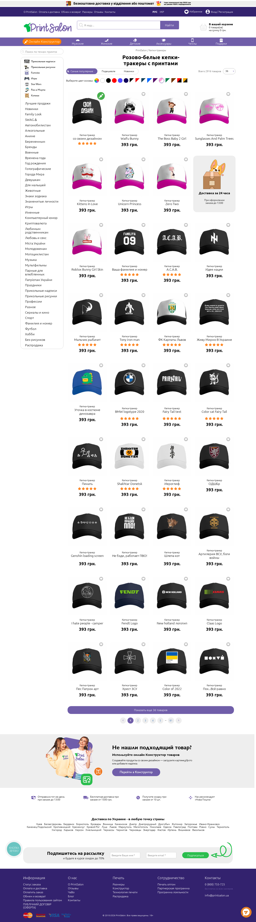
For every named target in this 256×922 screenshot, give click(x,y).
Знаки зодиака (36, 196)
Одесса (167, 827)
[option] (96, 80)
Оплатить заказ (33, 892)
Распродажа (34, 345)
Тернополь (223, 827)
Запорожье (190, 824)
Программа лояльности (173, 892)
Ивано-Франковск (209, 824)
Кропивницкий (62, 827)
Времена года (35, 158)
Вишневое (184, 830)
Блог (71, 896)
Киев (39, 824)
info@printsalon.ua (217, 895)
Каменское (121, 824)
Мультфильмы (36, 265)
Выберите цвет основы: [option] (79, 80)
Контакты (110, 12)
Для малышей (35, 185)
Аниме (30, 136)
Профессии (33, 301)
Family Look (33, 114)
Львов (113, 827)
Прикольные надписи (41, 290)
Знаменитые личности (41, 201)
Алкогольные (35, 130)
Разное (30, 307)
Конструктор (121, 888)
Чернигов (121, 830)
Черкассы (108, 830)
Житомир (177, 824)
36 (226, 70)
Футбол (30, 329)
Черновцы (135, 830)
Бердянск (68, 824)
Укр (162, 12)
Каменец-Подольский (39, 827)
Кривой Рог (93, 827)
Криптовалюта (36, 223)
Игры (29, 207)
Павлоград (179, 827)
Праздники (33, 285)
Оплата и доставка (49, 12)
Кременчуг (78, 827)
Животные (33, 190)
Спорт (29, 318)
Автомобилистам (38, 125)
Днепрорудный (147, 824)
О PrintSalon (30, 12)
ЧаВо (71, 892)
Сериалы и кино (37, 312)
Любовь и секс (35, 238)
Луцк (104, 827)
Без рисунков (35, 339)
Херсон (79, 830)
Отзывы (98, 12)
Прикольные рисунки (41, 296)
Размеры (87, 12)
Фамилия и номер (38, 323)
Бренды (31, 147)
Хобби (30, 334)
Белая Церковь (53, 824)
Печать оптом (166, 884)
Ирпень (172, 830)
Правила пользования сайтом (42, 900)
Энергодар (149, 830)
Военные (32, 152)
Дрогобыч (164, 824)
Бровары (96, 824)
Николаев (155, 827)
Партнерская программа (174, 888)
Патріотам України (38, 280)
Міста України (35, 243)
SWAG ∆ (31, 119)
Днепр (133, 824)
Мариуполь (125, 827)
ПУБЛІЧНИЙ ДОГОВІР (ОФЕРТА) (37, 905)
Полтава (192, 827)
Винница (108, 824)
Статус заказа (32, 884)
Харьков (68, 830)
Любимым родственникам (36, 230)
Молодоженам (36, 248)
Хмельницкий (93, 830)
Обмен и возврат (71, 12)
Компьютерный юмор (41, 218)
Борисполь (82, 824)
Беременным (35, 141)
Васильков (198, 830)
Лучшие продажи (37, 103)
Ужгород (57, 830)
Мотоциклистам (37, 254)
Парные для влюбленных (34, 272)
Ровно (202, 827)
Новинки (31, 109)
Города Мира (34, 174)
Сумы (211, 827)
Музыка (31, 259)
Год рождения (35, 163)
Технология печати (125, 892)
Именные (32, 212)
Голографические (38, 168)
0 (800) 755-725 (215, 884)
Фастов (161, 830)
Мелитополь (141, 827)
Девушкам (32, 180)
